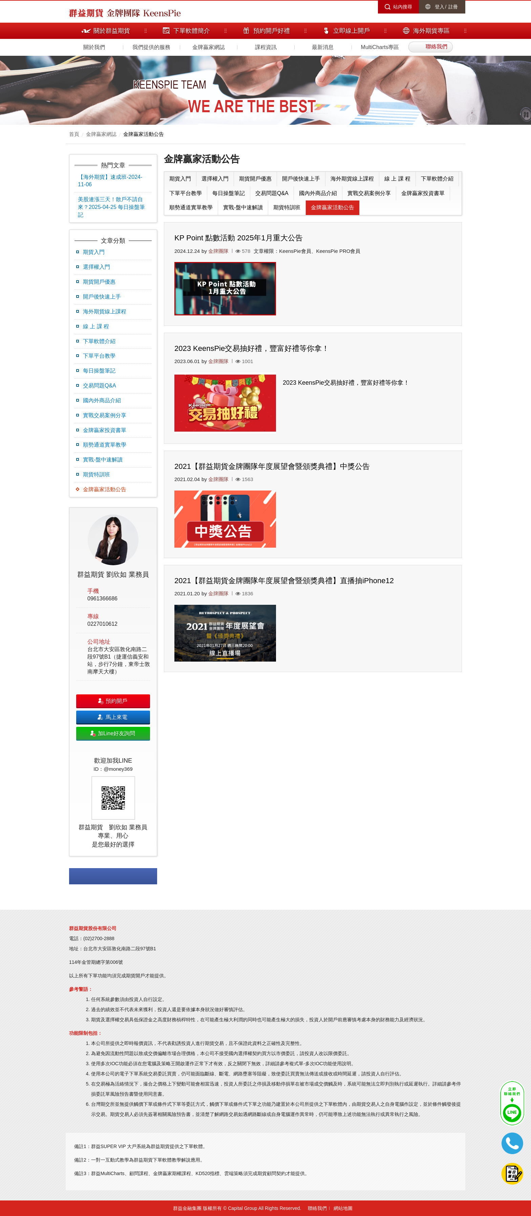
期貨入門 (94, 252)
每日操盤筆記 (99, 371)
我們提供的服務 (151, 47)
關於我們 (94, 47)
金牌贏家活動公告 (143, 134)
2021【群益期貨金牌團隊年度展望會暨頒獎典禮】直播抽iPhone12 (284, 580)
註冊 (453, 6)
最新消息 (323, 47)
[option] (113, 682)
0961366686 (102, 598)
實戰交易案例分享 (104, 415)
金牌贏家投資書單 (104, 430)
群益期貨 (86, 12)
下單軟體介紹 (99, 341)
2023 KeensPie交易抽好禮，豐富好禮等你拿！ (251, 348)
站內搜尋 (402, 6)
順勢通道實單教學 (104, 445)
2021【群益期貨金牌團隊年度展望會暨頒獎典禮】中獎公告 (272, 466)
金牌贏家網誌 (208, 47)
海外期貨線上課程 (104, 311)
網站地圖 (343, 1208)
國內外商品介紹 (102, 400)
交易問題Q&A (99, 385)
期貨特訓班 (96, 474)
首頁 (74, 134)
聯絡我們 (317, 1208)
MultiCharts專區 (380, 47)
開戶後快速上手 (102, 297)
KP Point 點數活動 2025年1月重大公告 (238, 238)
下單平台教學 (99, 356)
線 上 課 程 (96, 326)
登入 (439, 6)
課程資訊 (266, 47)
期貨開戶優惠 (99, 282)
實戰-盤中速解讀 (103, 459)
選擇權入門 (96, 267)
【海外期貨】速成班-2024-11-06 (110, 181)
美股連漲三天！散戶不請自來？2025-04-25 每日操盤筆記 (111, 207)
